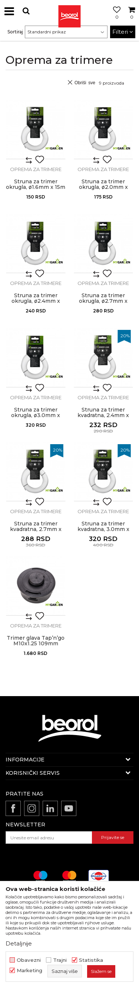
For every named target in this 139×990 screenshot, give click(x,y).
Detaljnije (19, 943)
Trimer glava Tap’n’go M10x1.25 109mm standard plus (35, 643)
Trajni (60, 960)
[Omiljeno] (115, 19)
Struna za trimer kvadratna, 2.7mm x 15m (36, 529)
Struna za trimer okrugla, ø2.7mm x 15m (103, 301)
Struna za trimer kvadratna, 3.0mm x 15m (103, 529)
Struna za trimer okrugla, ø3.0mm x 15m (35, 415)
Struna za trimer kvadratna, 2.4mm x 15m (103, 415)
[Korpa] (131, 19)
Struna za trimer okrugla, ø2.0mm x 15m (103, 187)
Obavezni (29, 960)
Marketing (29, 970)
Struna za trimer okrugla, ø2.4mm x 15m (35, 301)
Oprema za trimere (36, 169)
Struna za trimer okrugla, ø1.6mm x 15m (35, 184)
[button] (26, 11)
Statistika (91, 960)
